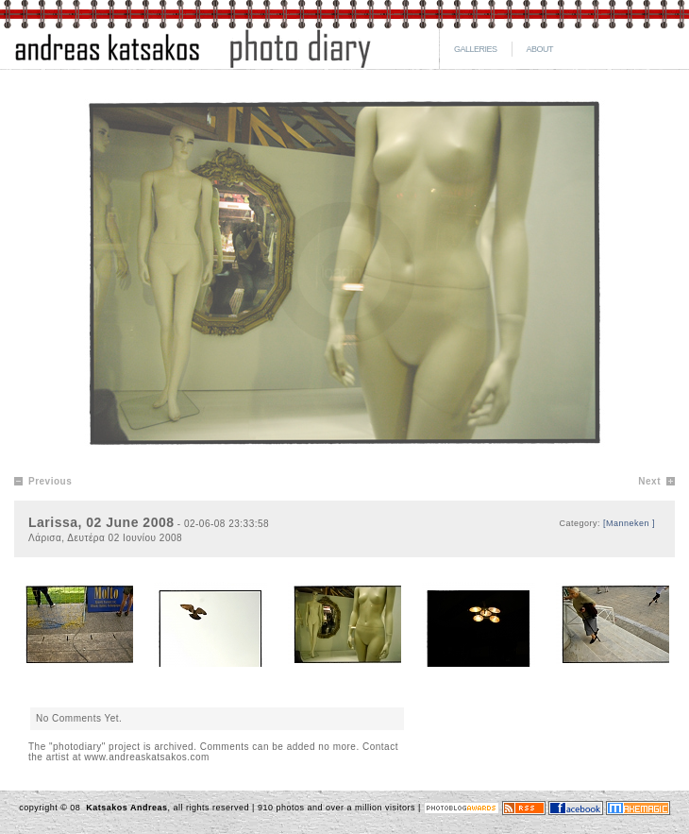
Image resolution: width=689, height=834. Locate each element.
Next (649, 481)
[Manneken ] (629, 523)
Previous (50, 481)
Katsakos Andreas (125, 807)
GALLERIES (475, 49)
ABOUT (540, 49)
